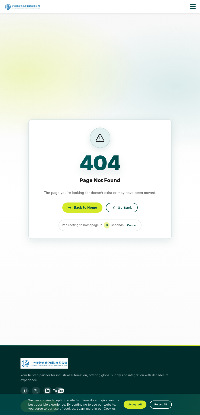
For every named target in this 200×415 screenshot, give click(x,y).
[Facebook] (24, 391)
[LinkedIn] (48, 391)
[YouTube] (60, 391)
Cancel (132, 225)
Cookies (110, 408)
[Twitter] (36, 391)
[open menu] (193, 6)
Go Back (122, 208)
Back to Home (81, 207)
